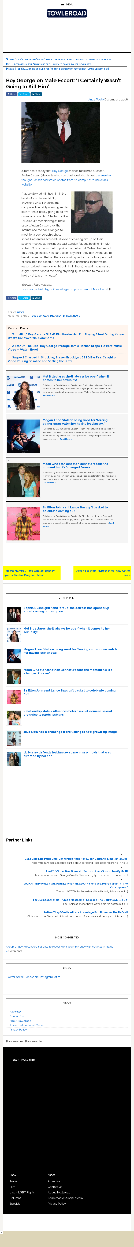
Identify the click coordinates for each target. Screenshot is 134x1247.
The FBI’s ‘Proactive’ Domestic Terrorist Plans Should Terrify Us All (87, 871)
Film (12, 1187)
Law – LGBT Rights (22, 1192)
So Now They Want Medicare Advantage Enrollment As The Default (85, 912)
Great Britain (63, 316)
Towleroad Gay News (67, 13)
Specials (15, 1203)
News (20, 312)
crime (50, 316)
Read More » (49, 395)
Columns (15, 1198)
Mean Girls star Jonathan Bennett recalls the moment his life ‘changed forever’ (75, 465)
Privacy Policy (18, 1029)
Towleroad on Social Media (26, 1025)
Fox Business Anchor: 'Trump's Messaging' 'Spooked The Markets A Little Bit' (80, 900)
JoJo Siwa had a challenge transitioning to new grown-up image (70, 731)
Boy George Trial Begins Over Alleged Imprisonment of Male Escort (64, 289)
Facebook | (32, 977)
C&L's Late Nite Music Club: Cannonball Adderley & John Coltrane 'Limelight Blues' (76, 858)
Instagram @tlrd (50, 977)
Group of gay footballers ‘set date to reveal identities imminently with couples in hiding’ (60, 946)
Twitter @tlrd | (15, 977)
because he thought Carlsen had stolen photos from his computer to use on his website (66, 180)
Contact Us (17, 1016)
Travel (14, 1181)
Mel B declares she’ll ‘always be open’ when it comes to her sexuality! (48, 64)
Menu (69, 4)
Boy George (60, 171)
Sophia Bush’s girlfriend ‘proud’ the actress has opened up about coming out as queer (58, 59)
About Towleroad (20, 1020)
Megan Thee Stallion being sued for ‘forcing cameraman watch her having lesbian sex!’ (58, 68)
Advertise (15, 1012)
